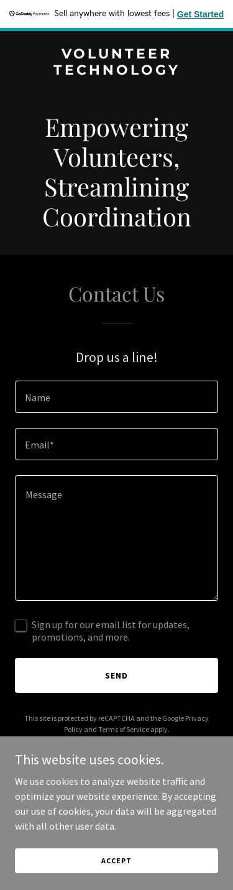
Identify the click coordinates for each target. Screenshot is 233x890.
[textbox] (116, 397)
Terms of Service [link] (123, 729)
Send (116, 675)
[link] (116, 71)
